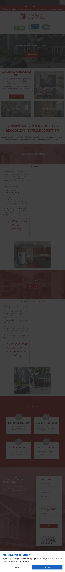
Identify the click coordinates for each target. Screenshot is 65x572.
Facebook (26, 561)
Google (21, 561)
